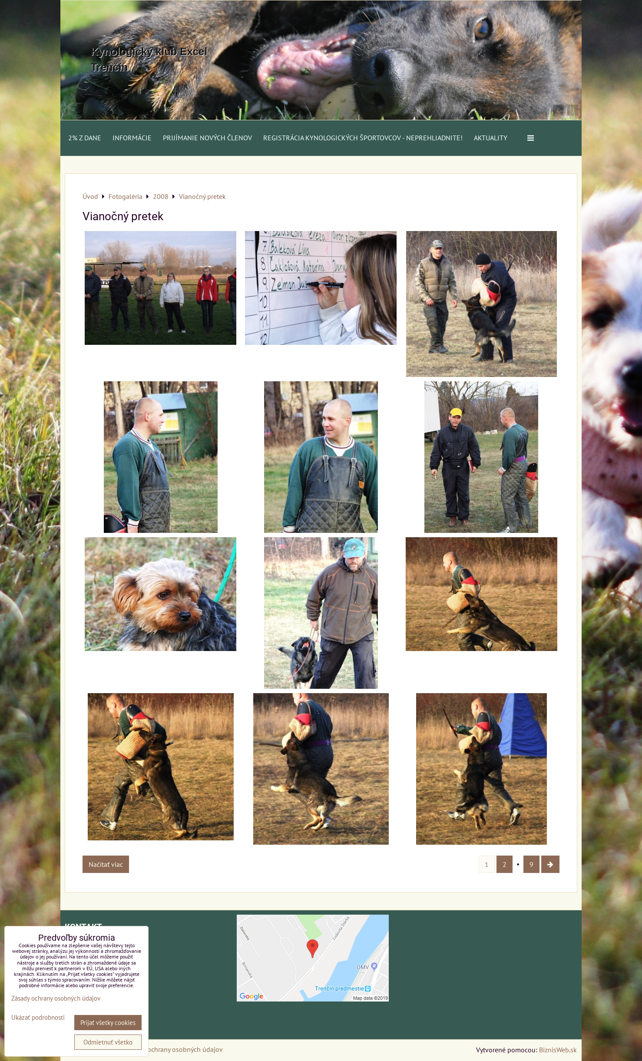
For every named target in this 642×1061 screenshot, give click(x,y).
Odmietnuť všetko (107, 1042)
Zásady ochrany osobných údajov (174, 1049)
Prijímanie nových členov (207, 137)
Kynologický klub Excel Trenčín (149, 59)
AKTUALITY (490, 137)
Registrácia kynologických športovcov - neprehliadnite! (363, 137)
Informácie (132, 137)
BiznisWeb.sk (558, 1049)
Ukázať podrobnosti (38, 1017)
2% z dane (84, 137)
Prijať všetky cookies (108, 1022)
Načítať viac (106, 864)
